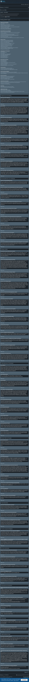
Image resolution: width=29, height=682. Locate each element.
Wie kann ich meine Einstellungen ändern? (6, 31)
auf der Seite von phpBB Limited (24, 639)
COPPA (16, 127)
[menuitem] (27, 4)
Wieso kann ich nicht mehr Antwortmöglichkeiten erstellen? (7, 43)
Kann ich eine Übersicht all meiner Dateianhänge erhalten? (7, 87)
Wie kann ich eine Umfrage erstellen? (5, 42)
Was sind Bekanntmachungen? (4, 55)
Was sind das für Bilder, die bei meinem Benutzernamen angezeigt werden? (9, 35)
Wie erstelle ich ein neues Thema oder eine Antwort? (7, 40)
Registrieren (6, 12)
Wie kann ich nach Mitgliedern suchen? (5, 78)
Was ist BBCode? (3, 51)
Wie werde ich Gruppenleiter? (4, 63)
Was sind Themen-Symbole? (4, 57)
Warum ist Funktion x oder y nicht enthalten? (6, 90)
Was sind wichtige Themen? (4, 56)
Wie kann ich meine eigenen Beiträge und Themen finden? (7, 79)
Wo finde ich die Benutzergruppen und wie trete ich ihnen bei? (8, 62)
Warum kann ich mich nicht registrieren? (5, 24)
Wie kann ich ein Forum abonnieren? (5, 83)
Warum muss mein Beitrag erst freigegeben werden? (7, 48)
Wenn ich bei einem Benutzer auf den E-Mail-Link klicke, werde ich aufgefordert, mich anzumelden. (12, 37)
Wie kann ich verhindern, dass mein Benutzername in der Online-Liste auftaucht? (10, 32)
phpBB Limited (18, 637)
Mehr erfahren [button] (16, 680)
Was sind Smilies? (3, 53)
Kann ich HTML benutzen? (4, 52)
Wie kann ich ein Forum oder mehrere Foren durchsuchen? (8, 76)
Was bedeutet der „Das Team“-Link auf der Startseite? (7, 65)
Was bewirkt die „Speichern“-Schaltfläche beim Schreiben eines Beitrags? (9, 47)
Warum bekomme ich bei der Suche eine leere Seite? (7, 77)
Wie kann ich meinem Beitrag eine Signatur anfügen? (7, 41)
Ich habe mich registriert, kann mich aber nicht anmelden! (7, 25)
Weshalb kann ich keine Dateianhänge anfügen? (6, 45)
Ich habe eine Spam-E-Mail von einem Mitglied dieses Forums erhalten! (9, 69)
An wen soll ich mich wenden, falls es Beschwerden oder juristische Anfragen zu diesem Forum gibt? (12, 91)
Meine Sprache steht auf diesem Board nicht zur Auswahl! (7, 34)
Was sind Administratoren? (4, 60)
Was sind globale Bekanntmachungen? (5, 54)
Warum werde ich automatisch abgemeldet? (6, 28)
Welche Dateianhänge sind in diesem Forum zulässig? (7, 86)
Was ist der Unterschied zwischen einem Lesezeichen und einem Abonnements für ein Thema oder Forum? (13, 81)
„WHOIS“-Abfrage (6, 654)
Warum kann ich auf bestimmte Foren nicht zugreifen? (7, 44)
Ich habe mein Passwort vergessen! (5, 27)
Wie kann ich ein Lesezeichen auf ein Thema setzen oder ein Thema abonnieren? (10, 82)
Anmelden (1, 12)
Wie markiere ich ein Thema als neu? (5, 49)
